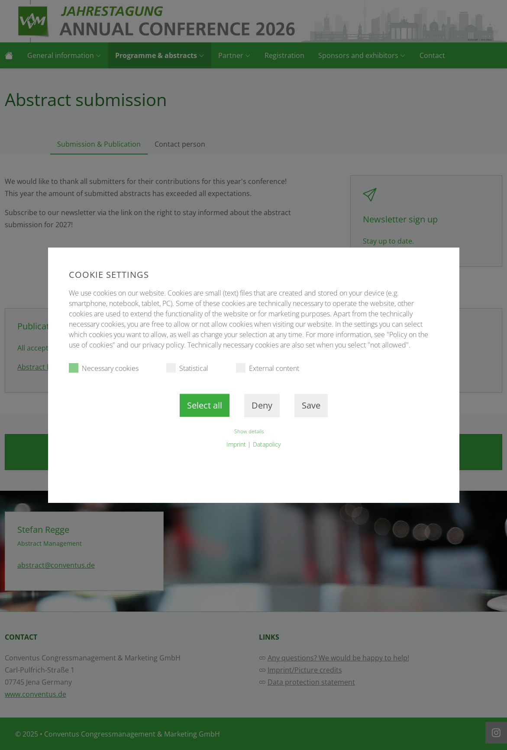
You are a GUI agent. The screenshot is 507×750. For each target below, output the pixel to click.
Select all (204, 405)
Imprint (236, 444)
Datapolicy (267, 444)
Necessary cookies (104, 368)
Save (311, 405)
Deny (262, 405)
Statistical (187, 368)
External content (267, 368)
